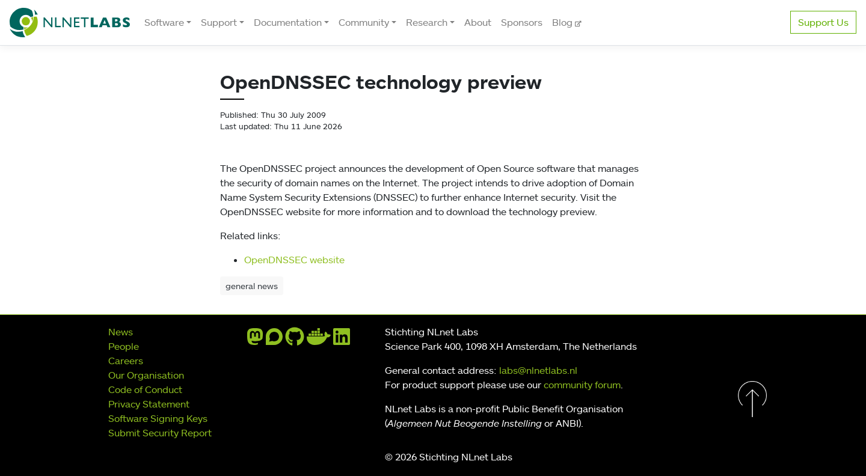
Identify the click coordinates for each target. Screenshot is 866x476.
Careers (125, 361)
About (477, 22)
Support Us (823, 22)
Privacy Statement (148, 404)
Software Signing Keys (157, 418)
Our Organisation (146, 375)
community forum (582, 385)
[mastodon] (255, 340)
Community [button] (364, 22)
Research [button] (426, 22)
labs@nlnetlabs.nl (538, 370)
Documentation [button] (288, 22)
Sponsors (521, 22)
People (123, 346)
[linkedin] (341, 340)
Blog (563, 22)
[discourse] (274, 340)
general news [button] (252, 286)
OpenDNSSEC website (294, 260)
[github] (294, 340)
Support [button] (219, 22)
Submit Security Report (160, 433)
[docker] (319, 340)
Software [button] (164, 22)
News (120, 332)
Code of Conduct (145, 389)
